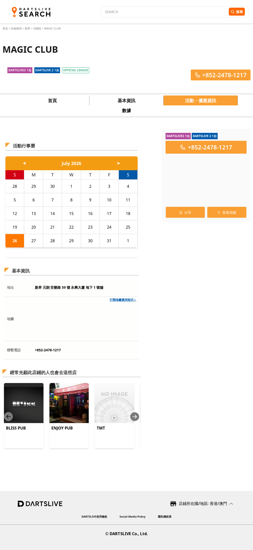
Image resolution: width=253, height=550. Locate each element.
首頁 (5, 28)
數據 (126, 110)
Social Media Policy (133, 516)
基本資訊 (126, 100)
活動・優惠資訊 (200, 100)
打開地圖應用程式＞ (123, 300)
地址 (10, 287)
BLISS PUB (16, 428)
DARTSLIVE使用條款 (94, 516)
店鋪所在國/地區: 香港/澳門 (203, 503)
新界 (27, 28)
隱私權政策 (164, 516)
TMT (101, 428)
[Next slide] (134, 416)
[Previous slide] (8, 416)
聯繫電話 (14, 350)
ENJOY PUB (62, 428)
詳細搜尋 (16, 28)
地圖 (10, 318)
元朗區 (37, 28)
